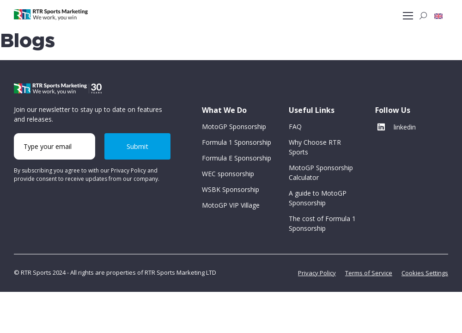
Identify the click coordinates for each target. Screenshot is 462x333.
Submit (137, 146)
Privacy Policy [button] (317, 273)
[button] (438, 15)
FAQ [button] (295, 126)
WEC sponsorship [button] (228, 173)
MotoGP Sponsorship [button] (234, 126)
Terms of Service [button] (368, 273)
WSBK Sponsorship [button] (230, 189)
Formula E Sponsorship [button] (236, 158)
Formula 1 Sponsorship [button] (236, 142)
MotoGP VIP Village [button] (231, 205)
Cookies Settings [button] (424, 273)
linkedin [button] (396, 127)
